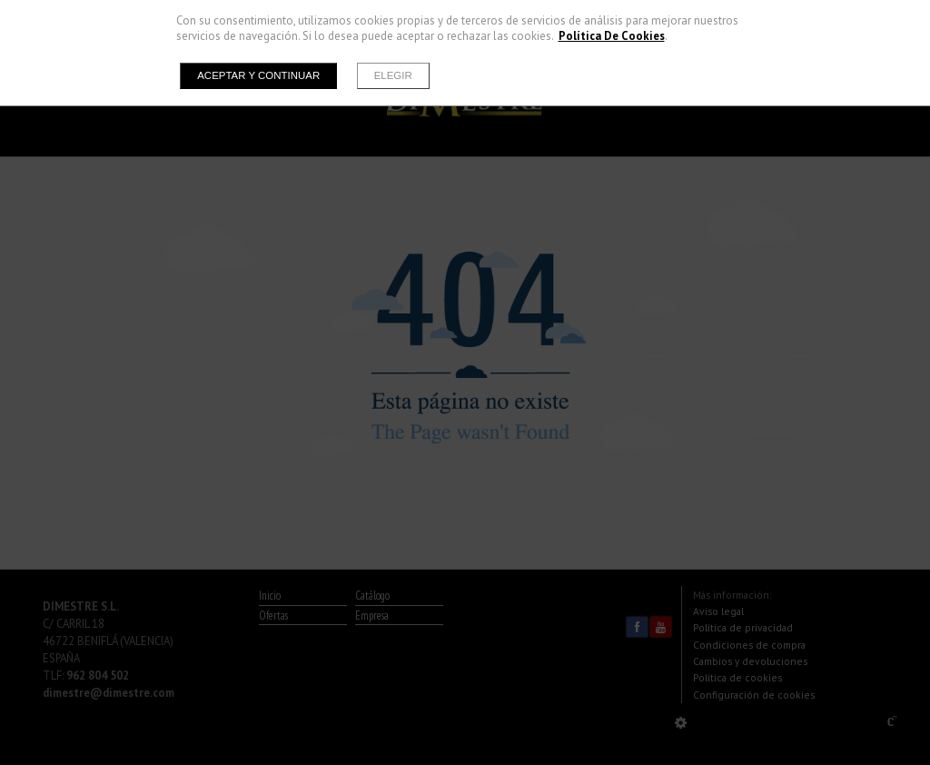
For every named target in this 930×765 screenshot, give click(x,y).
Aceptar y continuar (258, 75)
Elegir (393, 75)
